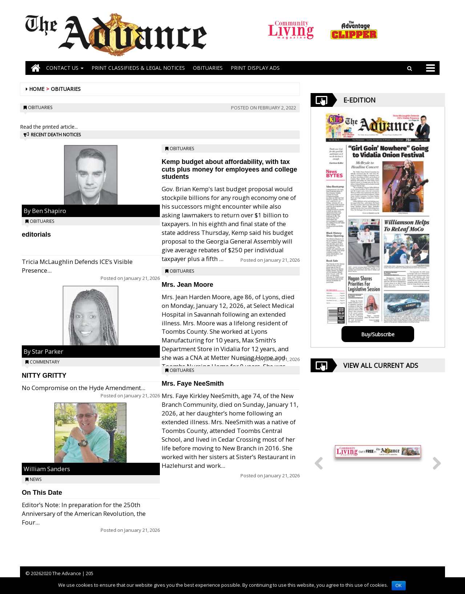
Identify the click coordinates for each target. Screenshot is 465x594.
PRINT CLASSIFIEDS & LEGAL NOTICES (138, 67)
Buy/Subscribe (378, 334)
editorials (36, 234)
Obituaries (66, 88)
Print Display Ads (255, 67)
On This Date (42, 492)
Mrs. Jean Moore (187, 284)
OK (399, 585)
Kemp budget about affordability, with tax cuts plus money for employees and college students (229, 169)
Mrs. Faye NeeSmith (193, 383)
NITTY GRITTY (44, 375)
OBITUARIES (208, 67)
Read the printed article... (49, 126)
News (35, 479)
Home (36, 88)
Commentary (45, 362)
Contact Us (65, 67)
